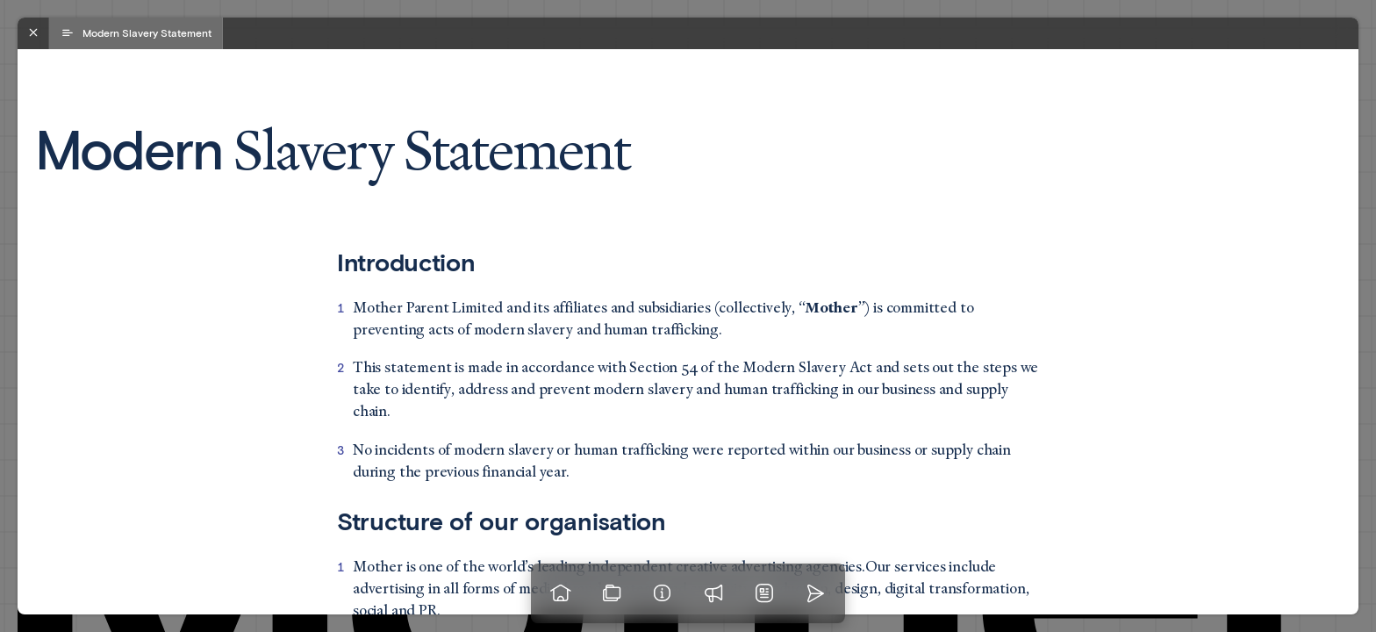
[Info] (662, 593)
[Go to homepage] (561, 593)
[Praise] (713, 593)
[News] (764, 593)
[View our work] (612, 593)
